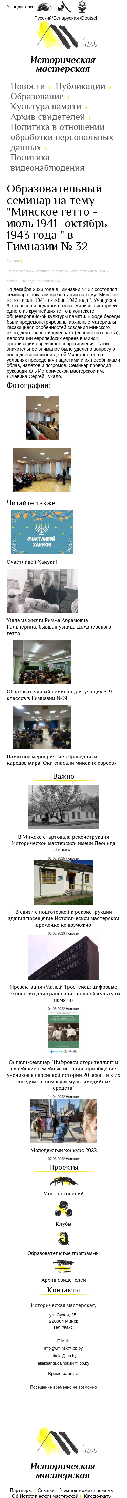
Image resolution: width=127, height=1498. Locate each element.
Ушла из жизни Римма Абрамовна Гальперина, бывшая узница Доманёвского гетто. (59, 627)
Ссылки (46, 1490)
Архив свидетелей (47, 117)
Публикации (80, 86)
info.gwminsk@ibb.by (63, 1348)
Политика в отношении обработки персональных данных (61, 137)
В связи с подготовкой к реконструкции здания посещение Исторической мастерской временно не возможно (63, 918)
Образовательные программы (63, 1253)
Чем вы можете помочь (86, 1490)
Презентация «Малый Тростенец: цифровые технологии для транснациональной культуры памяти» (63, 993)
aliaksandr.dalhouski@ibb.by (63, 1363)
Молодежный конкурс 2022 (63, 1150)
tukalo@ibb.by (63, 1356)
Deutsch (90, 18)
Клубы (63, 1224)
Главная (13, 261)
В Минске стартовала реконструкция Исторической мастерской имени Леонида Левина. (63, 843)
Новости (27, 86)
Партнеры (21, 1490)
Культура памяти (45, 106)
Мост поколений (63, 1194)
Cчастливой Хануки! (32, 562)
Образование (37, 96)
